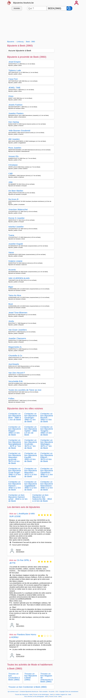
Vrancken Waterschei (18, 209)
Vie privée (51, 691)
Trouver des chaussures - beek (23, 694)
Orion (10, 96)
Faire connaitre (43, 691)
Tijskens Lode (14, 70)
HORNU (14, 637)
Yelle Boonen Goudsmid (19, 130)
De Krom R (13, 199)
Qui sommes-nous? (13, 691)
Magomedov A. (15, 347)
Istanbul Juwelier (16, 226)
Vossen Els (13, 156)
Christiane (13, 165)
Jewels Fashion (15, 105)
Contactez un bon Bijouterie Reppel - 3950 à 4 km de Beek (14, 431)
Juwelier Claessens (17, 338)
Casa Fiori (13, 79)
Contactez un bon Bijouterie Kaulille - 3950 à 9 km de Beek (30, 457)
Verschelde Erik (15, 381)
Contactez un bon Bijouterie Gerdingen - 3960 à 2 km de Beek (30, 418)
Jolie (10, 182)
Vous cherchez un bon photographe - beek (36, 696)
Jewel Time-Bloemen (17, 312)
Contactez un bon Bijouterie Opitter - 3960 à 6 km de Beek (30, 431)
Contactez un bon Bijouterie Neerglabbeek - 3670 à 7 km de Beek (14, 444)
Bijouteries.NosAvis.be (23, 3)
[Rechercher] (69, 8)
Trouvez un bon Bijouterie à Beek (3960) (30, 677)
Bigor (10, 287)
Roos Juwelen (14, 148)
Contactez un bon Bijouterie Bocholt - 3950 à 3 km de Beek (46, 418)
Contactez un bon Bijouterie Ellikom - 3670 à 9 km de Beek (46, 457)
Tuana (11, 235)
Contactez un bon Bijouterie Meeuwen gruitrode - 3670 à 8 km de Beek (14, 458)
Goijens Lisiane (15, 261)
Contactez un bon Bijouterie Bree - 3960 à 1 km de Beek (14, 417)
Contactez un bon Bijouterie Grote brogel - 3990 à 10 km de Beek (14, 472)
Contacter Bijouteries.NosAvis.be (29, 691)
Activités (17, 8)
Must (10, 304)
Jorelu (11, 321)
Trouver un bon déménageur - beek (43, 694)
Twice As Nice (14, 295)
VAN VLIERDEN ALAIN (18, 278)
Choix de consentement (71, 691)
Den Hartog (13, 122)
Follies (11, 398)
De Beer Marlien (15, 191)
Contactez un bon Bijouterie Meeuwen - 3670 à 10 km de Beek (30, 472)
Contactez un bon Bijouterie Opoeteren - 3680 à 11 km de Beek (46, 472)
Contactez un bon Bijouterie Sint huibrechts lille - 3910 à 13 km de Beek (42, 498)
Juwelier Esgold (15, 244)
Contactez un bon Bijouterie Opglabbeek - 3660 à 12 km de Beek (30, 486)
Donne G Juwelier (16, 218)
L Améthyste (22, 514)
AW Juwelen (14, 139)
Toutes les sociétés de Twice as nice (24, 390)
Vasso (11, 252)
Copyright (62, 691)
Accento (12, 269)
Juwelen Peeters (16, 113)
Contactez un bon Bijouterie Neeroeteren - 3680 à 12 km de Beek (46, 486)
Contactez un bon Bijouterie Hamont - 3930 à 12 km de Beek (14, 486)
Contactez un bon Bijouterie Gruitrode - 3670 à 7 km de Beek (30, 444)
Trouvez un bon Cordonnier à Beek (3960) (27, 687)
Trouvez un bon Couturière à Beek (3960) (14, 677)
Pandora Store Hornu (26, 634)
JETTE (12, 563)
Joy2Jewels (13, 364)
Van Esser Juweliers (17, 330)
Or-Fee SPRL (23, 560)
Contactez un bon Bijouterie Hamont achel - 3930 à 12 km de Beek (17, 498)
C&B (10, 173)
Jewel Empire (14, 62)
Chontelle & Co (15, 355)
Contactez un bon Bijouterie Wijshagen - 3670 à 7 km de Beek (46, 444)
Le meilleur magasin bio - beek (62, 694)
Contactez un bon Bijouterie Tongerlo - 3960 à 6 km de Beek (46, 431)
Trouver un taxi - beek (55, 696)
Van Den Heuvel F (16, 373)
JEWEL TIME (14, 87)
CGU (56, 691)
